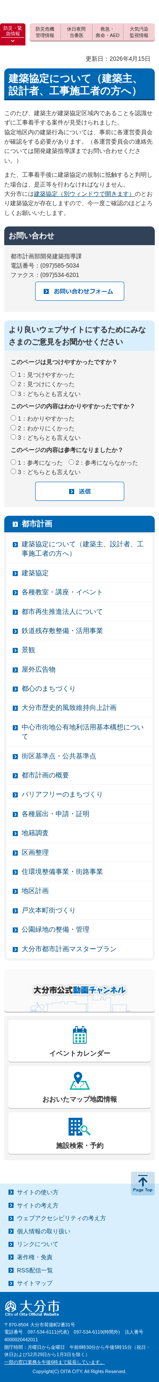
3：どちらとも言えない (49, 393)
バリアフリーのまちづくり (62, 794)
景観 (28, 649)
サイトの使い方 (38, 1192)
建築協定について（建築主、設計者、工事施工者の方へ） (83, 548)
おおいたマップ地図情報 (79, 1099)
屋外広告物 (39, 669)
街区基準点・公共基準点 (59, 756)
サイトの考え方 (38, 1205)
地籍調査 (35, 833)
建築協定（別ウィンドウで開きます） (84, 193)
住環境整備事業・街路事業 (62, 871)
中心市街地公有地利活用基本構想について (83, 732)
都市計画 (37, 524)
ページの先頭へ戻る (143, 1183)
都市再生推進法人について (62, 611)
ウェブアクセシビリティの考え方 (61, 1218)
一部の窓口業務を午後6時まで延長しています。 (54, 1362)
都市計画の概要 (45, 775)
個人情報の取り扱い (43, 1231)
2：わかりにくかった (46, 428)
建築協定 (35, 573)
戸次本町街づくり (49, 910)
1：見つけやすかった (46, 374)
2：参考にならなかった (107, 462)
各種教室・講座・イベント (62, 592)
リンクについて (38, 1244)
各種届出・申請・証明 (55, 813)
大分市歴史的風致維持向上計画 (69, 707)
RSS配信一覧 (35, 1270)
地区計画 (35, 890)
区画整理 (35, 852)
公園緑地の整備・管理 (55, 929)
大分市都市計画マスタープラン (69, 948)
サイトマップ (35, 1283)
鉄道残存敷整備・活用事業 (62, 630)
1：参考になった (40, 462)
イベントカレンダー (79, 1053)
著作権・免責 (35, 1257)
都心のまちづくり (49, 688)
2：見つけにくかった (46, 384)
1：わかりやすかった (46, 418)
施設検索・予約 (79, 1145)
